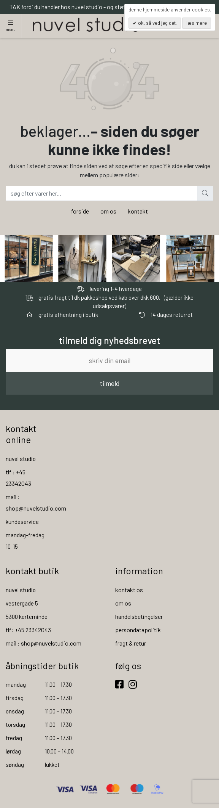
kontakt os (129, 589)
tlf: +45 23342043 (28, 629)
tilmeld (109, 383)
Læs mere (196, 23)
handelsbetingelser (139, 616)
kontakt (138, 211)
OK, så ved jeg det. (157, 23)
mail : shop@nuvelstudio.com (43, 643)
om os (108, 211)
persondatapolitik (138, 629)
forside (80, 211)
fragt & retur (130, 643)
